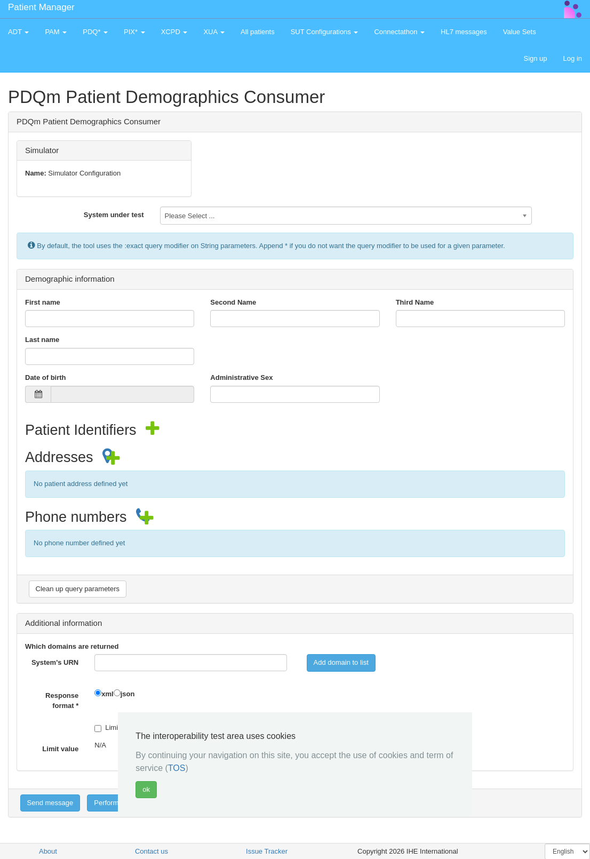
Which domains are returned (72, 646)
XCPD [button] (174, 32)
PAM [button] (56, 32)
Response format (61, 700)
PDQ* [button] (95, 32)
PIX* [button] (134, 32)
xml (107, 694)
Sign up (535, 58)
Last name (42, 340)
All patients (258, 32)
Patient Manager (41, 7)
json (128, 694)
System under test (114, 215)
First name (42, 302)
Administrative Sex (241, 377)
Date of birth (45, 377)
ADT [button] (18, 32)
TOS (177, 768)
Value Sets (519, 32)
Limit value (60, 749)
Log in (572, 58)
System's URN (54, 662)
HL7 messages (464, 32)
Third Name (415, 302)
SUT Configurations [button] (324, 32)
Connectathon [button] (399, 32)
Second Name (233, 302)
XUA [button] (214, 32)
